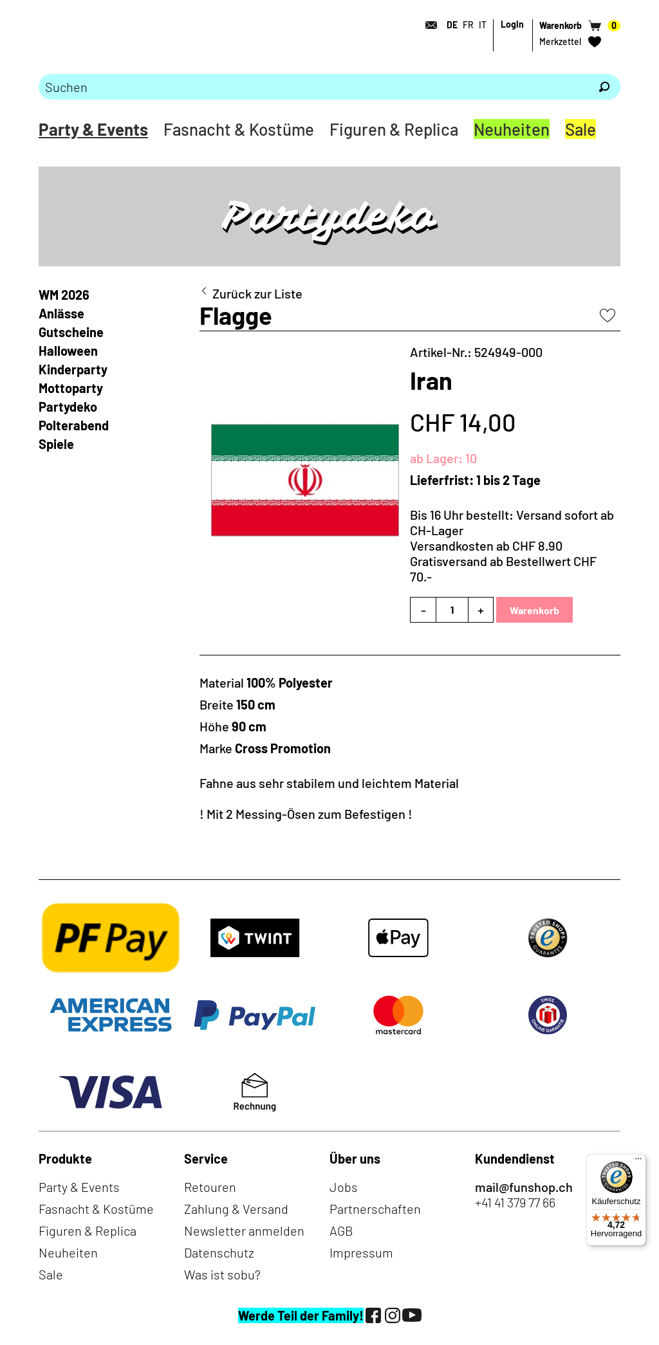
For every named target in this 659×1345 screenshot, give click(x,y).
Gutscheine (71, 332)
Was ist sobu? (222, 1274)
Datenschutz (219, 1252)
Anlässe (61, 313)
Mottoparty (71, 388)
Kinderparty (73, 369)
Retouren (210, 1186)
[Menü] (638, 1161)
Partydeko (68, 406)
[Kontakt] (427, 25)
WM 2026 (64, 294)
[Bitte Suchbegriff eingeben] (313, 87)
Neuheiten (512, 129)
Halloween (68, 350)
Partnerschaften (375, 1208)
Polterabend (74, 425)
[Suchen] (604, 87)
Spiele (56, 444)
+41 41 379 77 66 (515, 1202)
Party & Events (93, 129)
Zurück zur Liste (257, 293)
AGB (341, 1230)
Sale (580, 129)
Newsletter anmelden (244, 1230)
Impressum (361, 1252)
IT (483, 24)
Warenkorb (534, 610)
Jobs (344, 1186)
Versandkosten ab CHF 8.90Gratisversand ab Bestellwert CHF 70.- (503, 561)
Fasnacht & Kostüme (238, 129)
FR (468, 24)
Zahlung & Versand (236, 1208)
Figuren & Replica (394, 129)
